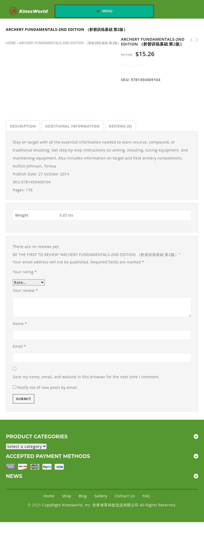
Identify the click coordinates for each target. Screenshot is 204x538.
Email (19, 346)
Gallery (100, 495)
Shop (66, 495)
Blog (83, 495)
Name (20, 323)
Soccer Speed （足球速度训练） (195, 39)
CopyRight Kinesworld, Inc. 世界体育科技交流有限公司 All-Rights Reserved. (109, 504)
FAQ (146, 495)
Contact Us (125, 495)
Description (23, 126)
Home (48, 495)
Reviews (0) (120, 126)
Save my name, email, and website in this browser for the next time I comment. (86, 376)
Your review (25, 290)
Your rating (25, 271)
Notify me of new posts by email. (47, 387)
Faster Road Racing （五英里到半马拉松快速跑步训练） (189, 39)
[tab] (23, 126)
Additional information (72, 126)
